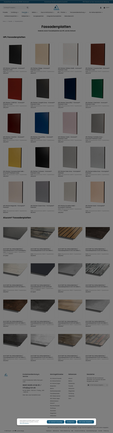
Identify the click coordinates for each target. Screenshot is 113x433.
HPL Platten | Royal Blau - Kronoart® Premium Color (42, 138)
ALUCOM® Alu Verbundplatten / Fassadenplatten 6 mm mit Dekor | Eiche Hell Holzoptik (69, 322)
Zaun (70, 398)
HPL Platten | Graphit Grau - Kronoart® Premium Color (43, 103)
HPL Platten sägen (55, 398)
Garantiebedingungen (91, 430)
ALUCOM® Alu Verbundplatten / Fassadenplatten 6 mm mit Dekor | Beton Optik (69, 286)
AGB (72, 430)
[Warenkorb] (106, 8)
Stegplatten (53, 413)
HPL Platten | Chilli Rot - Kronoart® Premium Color (13, 103)
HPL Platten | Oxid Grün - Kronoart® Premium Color (97, 103)
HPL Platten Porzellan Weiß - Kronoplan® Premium (67, 207)
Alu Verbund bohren (55, 381)
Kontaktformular (36, 395)
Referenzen (73, 374)
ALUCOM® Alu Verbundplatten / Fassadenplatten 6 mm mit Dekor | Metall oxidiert (97, 250)
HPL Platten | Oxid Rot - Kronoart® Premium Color (13, 138)
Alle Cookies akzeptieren (85, 422)
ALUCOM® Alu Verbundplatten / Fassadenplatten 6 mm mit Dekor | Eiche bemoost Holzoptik (42, 250)
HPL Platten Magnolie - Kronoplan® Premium (14, 207)
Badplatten (53, 386)
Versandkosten (73, 427)
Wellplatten (53, 415)
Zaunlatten (53, 410)
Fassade (71, 386)
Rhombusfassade (54, 405)
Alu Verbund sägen (55, 383)
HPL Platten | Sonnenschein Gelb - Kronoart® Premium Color (13, 172)
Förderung (106, 430)
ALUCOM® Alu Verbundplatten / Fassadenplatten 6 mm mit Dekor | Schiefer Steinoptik (42, 322)
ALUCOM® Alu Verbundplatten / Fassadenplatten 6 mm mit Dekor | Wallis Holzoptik (69, 356)
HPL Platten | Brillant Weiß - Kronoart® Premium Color (70, 69)
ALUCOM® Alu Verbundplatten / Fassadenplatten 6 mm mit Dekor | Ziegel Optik (97, 356)
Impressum (49, 430)
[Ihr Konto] (100, 8)
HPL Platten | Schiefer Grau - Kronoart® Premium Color (94, 138)
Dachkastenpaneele (55, 391)
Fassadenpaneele (54, 393)
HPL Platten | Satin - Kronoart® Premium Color (67, 138)
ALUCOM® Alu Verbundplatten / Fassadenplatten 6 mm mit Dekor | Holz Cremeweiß (14, 286)
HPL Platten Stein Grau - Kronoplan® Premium (69, 172)
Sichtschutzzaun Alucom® (54, 402)
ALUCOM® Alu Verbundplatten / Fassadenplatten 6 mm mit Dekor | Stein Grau (97, 322)
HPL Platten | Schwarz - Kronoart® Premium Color (41, 172)
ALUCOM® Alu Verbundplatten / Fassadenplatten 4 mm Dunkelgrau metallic (14, 250)
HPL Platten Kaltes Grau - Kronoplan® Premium (97, 172)
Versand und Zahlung (79, 430)
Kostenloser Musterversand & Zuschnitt (55, 2)
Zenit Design (21, 430)
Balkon (52, 388)
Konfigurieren (71, 422)
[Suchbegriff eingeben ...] (14, 8)
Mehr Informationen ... (24, 423)
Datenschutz (56, 430)
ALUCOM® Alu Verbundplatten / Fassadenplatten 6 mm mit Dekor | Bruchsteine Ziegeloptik (97, 286)
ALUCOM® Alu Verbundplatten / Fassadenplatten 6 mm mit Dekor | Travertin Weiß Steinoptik (42, 356)
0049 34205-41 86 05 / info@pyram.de (32, 386)
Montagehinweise (56, 374)
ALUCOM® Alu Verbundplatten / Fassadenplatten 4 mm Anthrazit (41, 286)
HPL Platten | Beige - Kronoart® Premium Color (40, 69)
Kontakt (100, 430)
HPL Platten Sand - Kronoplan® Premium (95, 207)
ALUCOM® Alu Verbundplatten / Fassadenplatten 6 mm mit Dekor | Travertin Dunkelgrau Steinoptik (14, 356)
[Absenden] (107, 385)
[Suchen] (27, 8)
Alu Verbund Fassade (55, 378)
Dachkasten (72, 383)
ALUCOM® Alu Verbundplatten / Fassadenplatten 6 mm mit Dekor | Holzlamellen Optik (69, 250)
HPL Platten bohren (55, 396)
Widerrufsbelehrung (65, 430)
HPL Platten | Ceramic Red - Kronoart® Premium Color (98, 69)
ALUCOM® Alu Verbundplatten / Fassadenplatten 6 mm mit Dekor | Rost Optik (14, 322)
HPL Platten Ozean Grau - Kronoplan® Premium (42, 207)
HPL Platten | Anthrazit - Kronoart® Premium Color (14, 69)
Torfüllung (53, 408)
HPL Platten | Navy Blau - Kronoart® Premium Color (69, 103)
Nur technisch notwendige (56, 422)
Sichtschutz (71, 388)
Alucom (70, 378)
